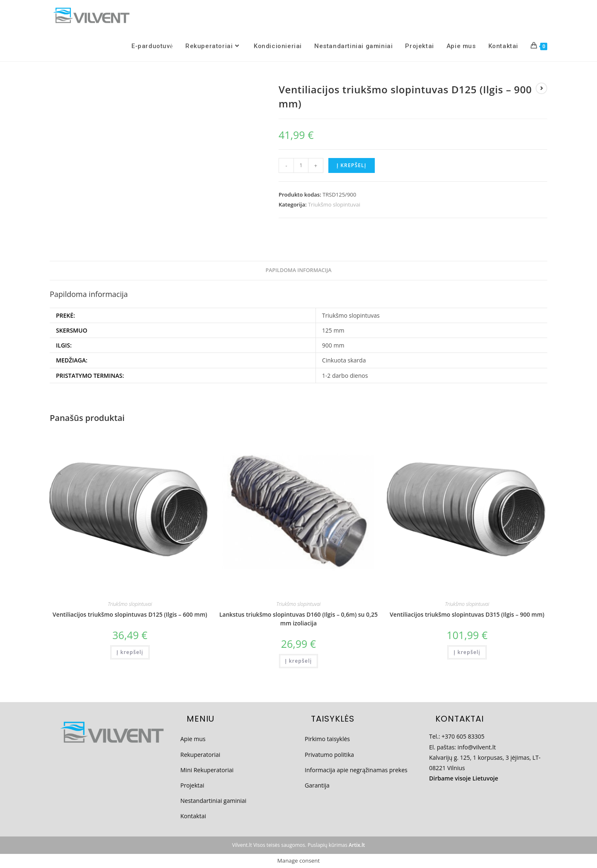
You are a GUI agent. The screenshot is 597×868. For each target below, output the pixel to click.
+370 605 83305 (463, 736)
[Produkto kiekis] (301, 165)
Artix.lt (357, 845)
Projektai (192, 785)
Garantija (317, 785)
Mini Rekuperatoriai (206, 770)
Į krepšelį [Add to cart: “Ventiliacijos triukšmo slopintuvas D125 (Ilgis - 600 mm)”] (129, 652)
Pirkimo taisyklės (327, 739)
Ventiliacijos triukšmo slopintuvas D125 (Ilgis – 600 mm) (130, 614)
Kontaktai (193, 816)
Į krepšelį (351, 165)
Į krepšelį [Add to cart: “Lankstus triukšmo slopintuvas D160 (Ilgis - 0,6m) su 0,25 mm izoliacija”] (298, 660)
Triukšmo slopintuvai (334, 204)
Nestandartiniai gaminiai (213, 801)
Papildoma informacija (298, 270)
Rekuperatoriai (200, 755)
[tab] (298, 270)
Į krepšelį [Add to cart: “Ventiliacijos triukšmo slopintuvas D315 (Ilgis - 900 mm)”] (467, 652)
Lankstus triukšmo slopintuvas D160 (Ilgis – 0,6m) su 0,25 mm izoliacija (298, 618)
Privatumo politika (329, 755)
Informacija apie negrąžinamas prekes (356, 770)
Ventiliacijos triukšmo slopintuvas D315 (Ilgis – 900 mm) (467, 614)
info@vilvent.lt (476, 747)
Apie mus (193, 739)
